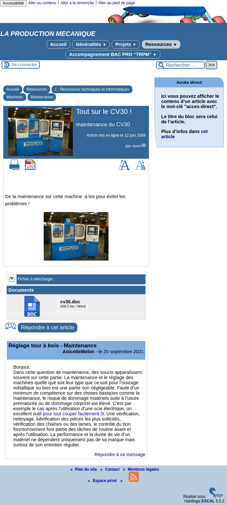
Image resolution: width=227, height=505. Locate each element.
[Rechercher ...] (180, 65)
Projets (125, 44)
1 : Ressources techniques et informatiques (92, 89)
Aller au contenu (42, 3)
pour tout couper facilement (71, 413)
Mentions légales (141, 469)
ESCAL (208, 501)
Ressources (161, 44)
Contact (110, 469)
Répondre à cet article (47, 327)
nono (136, 146)
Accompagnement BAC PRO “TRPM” (112, 54)
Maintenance (42, 97)
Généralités (91, 44)
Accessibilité (13, 3)
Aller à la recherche (77, 3)
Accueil (58, 44)
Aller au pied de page (116, 3)
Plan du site (84, 469)
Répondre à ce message (120, 454)
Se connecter (24, 64)
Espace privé (103, 480)
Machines (14, 97)
